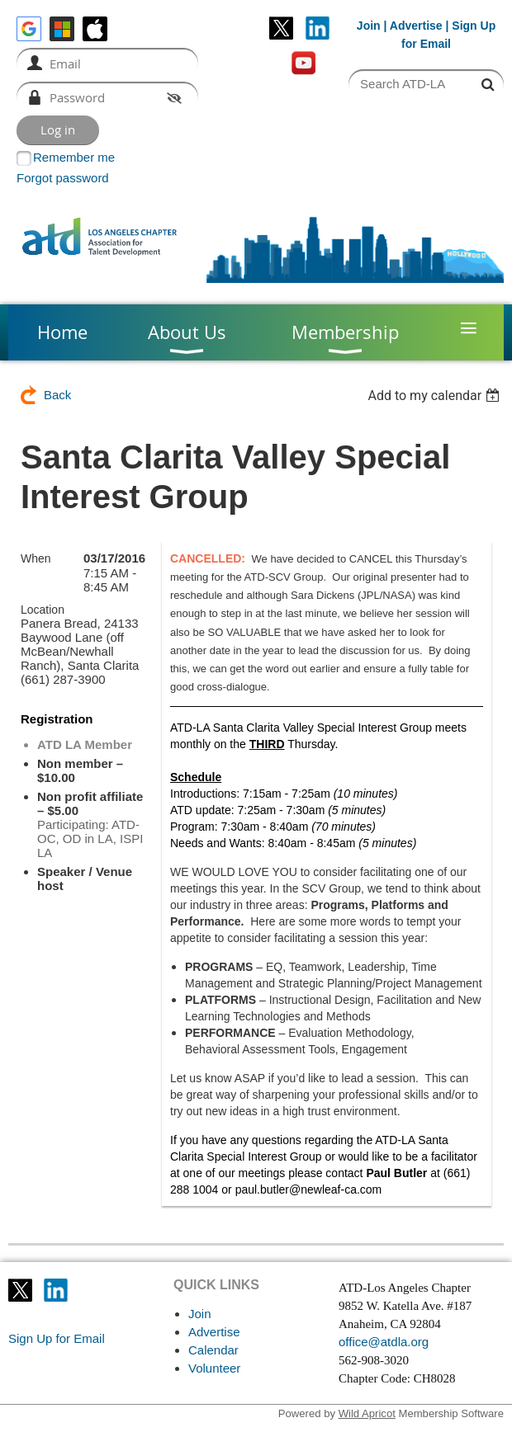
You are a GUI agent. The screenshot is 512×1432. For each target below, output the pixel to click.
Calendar (213, 1350)
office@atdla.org (384, 1342)
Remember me (74, 157)
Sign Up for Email (56, 1338)
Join (369, 25)
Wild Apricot (367, 1413)
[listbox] (435, 395)
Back (57, 395)
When (36, 558)
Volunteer (214, 1368)
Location (42, 609)
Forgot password (63, 178)
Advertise (416, 25)
